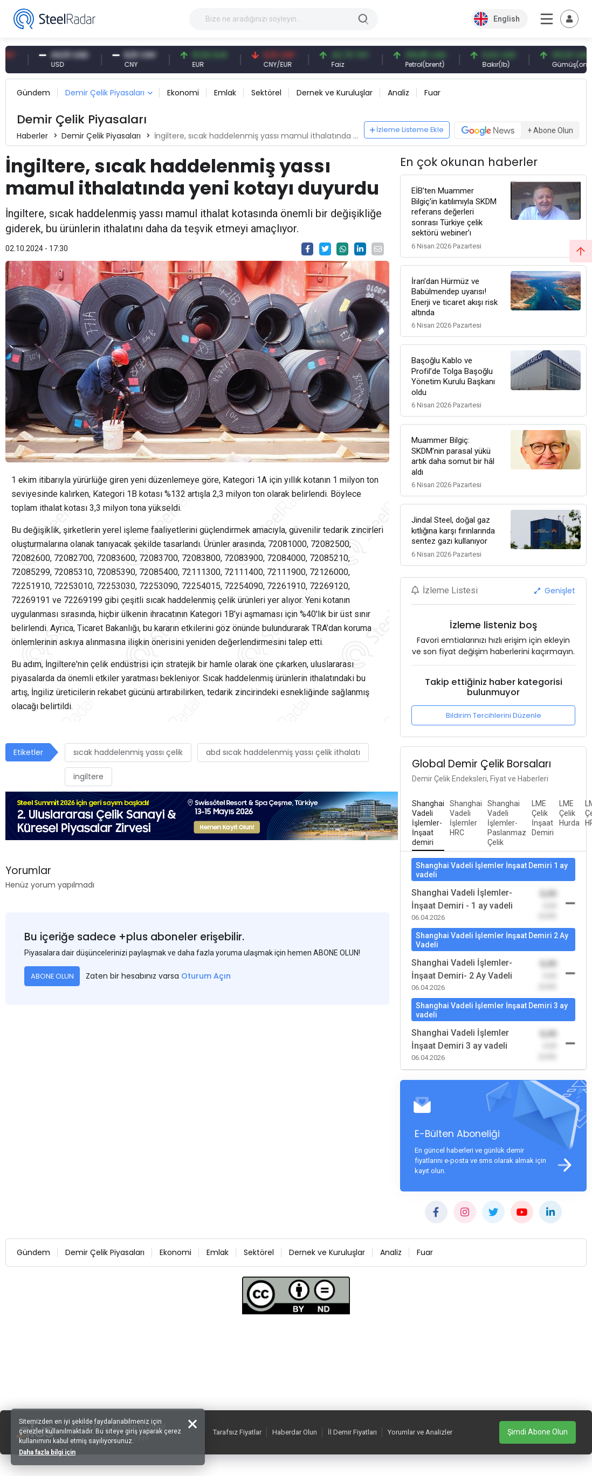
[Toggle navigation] (569, 19)
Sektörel (266, 92)
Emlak (225, 92)
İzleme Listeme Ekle (407, 129)
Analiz (398, 92)
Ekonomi (183, 92)
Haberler (32, 135)
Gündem (33, 92)
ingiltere (88, 776)
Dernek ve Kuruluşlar (335, 92)
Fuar (432, 92)
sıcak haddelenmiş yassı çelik (128, 752)
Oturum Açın (206, 976)
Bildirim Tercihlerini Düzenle (493, 715)
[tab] (428, 823)
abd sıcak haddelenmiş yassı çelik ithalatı (283, 752)
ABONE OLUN (52, 976)
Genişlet (554, 590)
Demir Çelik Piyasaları (104, 92)
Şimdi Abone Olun (537, 1432)
